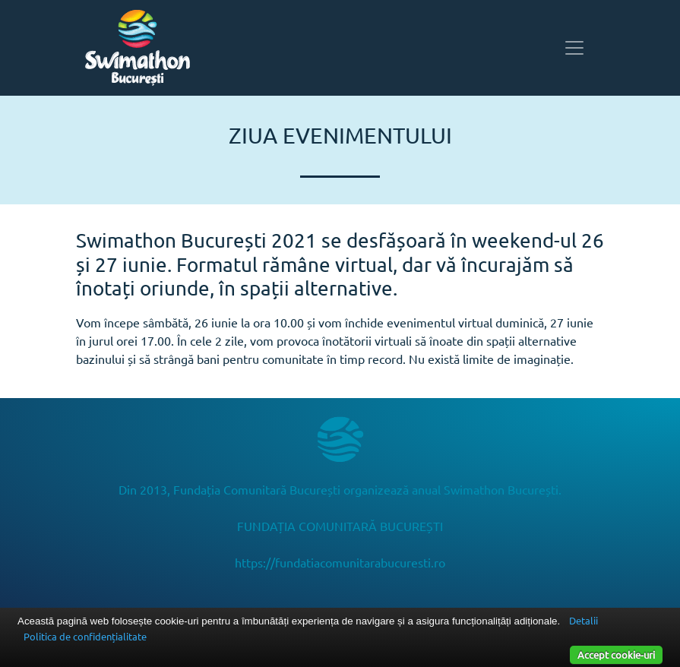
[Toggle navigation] (574, 48)
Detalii (583, 620)
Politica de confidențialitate (85, 636)
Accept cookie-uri (616, 654)
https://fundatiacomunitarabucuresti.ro (340, 562)
